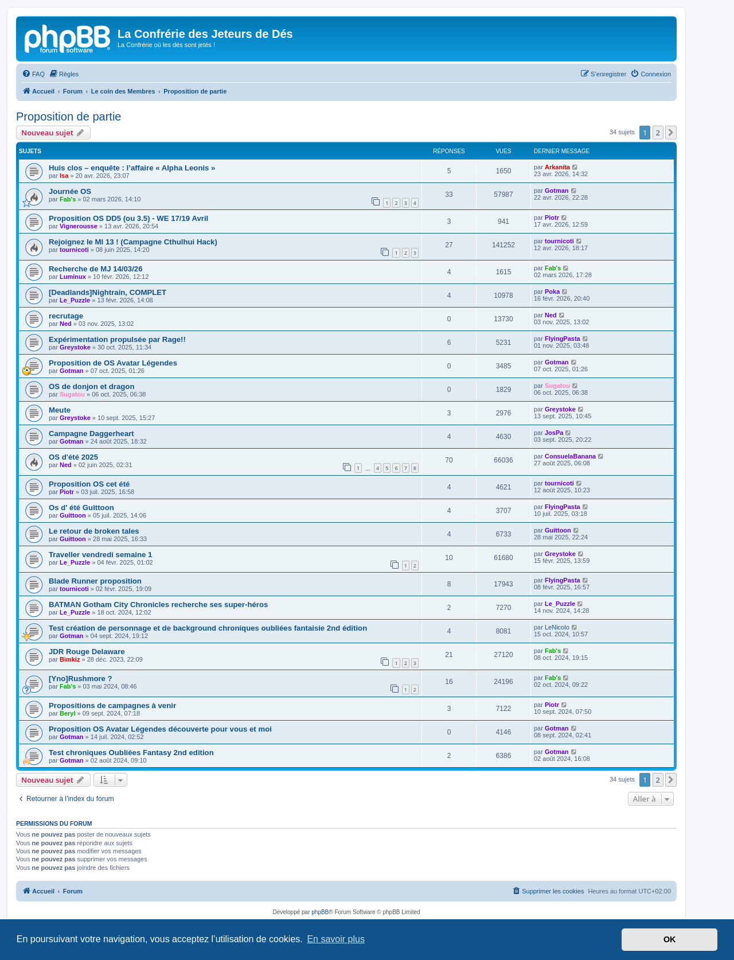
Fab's (68, 199)
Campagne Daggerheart (91, 433)
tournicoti (74, 249)
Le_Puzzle (75, 300)
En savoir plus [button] (336, 939)
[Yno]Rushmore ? (80, 678)
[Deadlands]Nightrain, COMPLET (107, 292)
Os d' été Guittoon (81, 507)
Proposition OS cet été (89, 484)
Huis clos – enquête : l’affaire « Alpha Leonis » (132, 168)
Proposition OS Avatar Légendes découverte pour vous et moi (160, 729)
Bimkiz (70, 659)
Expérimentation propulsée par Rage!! (117, 339)
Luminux (73, 276)
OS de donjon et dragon (91, 386)
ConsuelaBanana (570, 456)
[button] (671, 132)
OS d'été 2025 (73, 457)
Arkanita (557, 167)
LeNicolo (557, 627)
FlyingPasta (562, 338)
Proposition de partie (68, 116)
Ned (66, 323)
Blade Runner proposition (95, 581)
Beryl (68, 713)
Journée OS (70, 191)
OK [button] (669, 939)
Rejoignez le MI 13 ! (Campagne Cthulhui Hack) (133, 242)
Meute (60, 410)
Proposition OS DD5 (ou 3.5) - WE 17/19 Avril (128, 218)
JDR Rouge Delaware (87, 651)
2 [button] (658, 132)
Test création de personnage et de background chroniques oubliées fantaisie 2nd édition (208, 628)
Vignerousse (78, 226)
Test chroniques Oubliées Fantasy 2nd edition (131, 752)
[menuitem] (33, 74)
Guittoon (73, 515)
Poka (552, 291)
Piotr (552, 217)
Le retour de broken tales (94, 531)
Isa (64, 175)
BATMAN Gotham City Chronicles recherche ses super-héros (158, 604)
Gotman (557, 190)
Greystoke (75, 347)
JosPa (554, 432)
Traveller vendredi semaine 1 (100, 554)
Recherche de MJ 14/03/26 (95, 269)
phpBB (320, 912)
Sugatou (72, 394)
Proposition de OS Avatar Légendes (113, 363)
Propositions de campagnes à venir (112, 705)
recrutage (66, 316)
